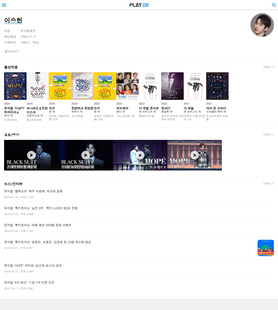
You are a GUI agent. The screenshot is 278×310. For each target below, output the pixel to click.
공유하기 (13, 51)
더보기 (267, 67)
